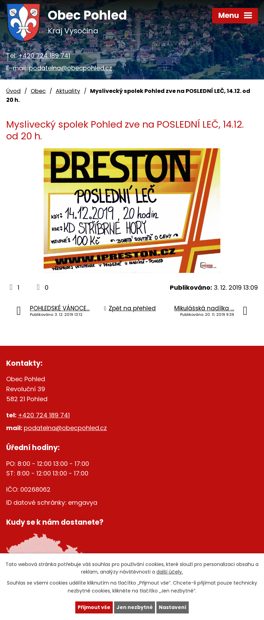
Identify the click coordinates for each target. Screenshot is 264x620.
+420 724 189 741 (44, 55)
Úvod (13, 91)
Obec (38, 91)
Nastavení (172, 607)
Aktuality (68, 91)
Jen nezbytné (135, 607)
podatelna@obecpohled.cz (70, 68)
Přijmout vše (94, 607)
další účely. (169, 572)
